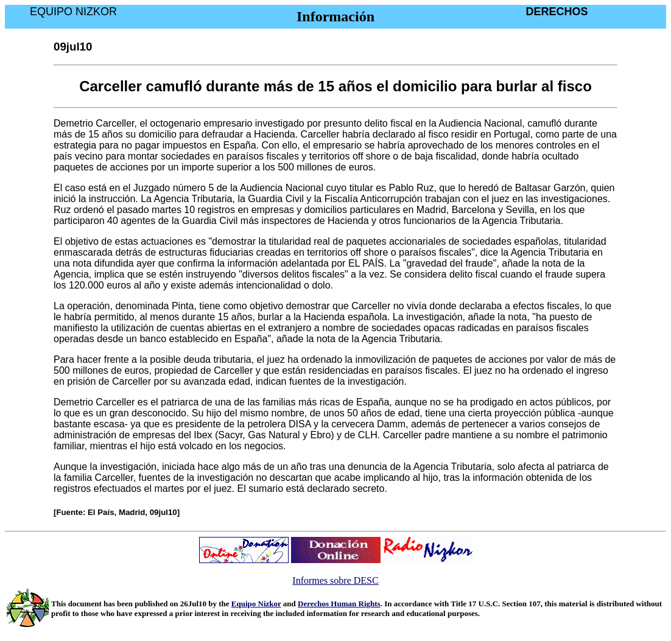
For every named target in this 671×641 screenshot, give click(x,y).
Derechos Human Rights (339, 603)
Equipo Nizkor (256, 603)
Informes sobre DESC (335, 580)
